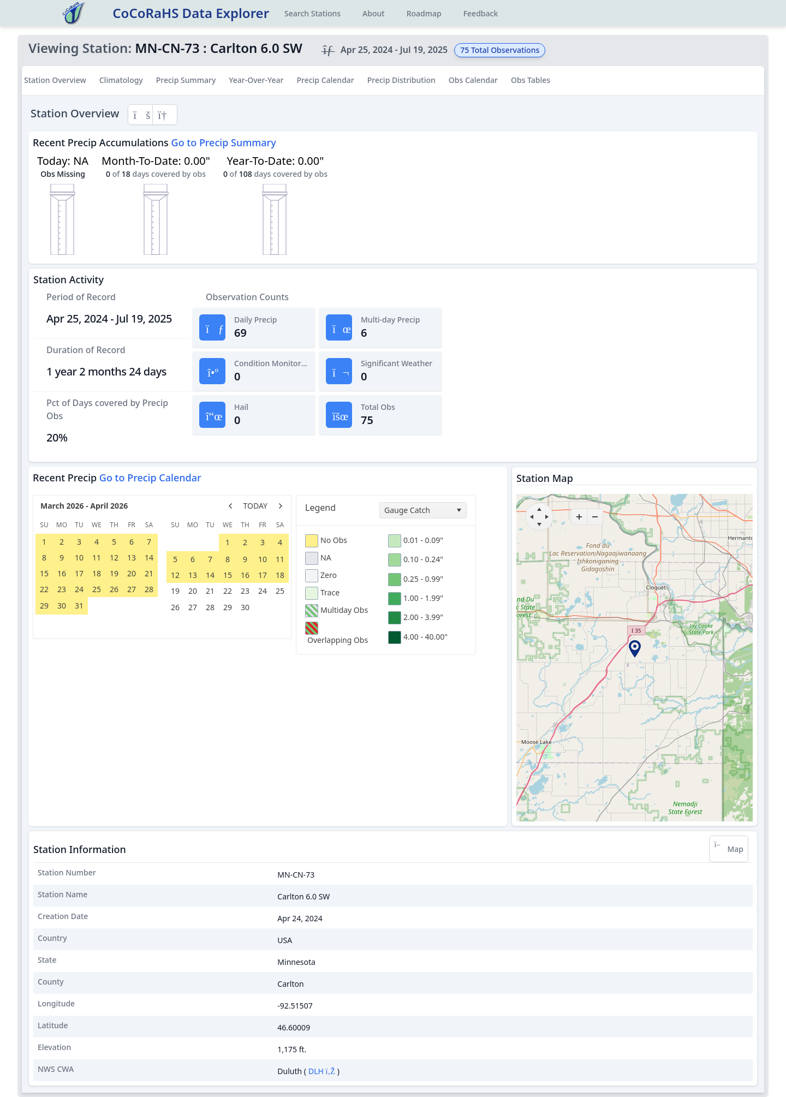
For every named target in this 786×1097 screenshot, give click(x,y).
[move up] (539, 509)
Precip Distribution (401, 80)
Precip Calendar (325, 80)
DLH (321, 1071)
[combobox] (423, 510)
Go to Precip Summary (223, 142)
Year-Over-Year (256, 80)
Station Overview (55, 80)
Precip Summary (186, 80)
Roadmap (424, 13)
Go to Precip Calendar (150, 477)
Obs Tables (530, 80)
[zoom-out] (595, 517)
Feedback (480, 13)
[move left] (532, 517)
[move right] (547, 517)
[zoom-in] (579, 517)
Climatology (121, 80)
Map (728, 848)
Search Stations (312, 13)
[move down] (539, 524)
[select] (458, 510)
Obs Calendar (473, 80)
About (373, 13)
